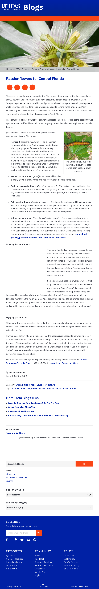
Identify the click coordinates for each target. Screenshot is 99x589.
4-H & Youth (11, 568)
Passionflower (38, 388)
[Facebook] (6, 539)
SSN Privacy (69, 559)
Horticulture (49, 385)
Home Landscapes (14, 562)
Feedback (39, 559)
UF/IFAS (9, 481)
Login (37, 575)
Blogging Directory (43, 562)
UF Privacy (69, 555)
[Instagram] (34, 539)
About (38, 555)
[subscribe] (39, 533)
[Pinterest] (16, 539)
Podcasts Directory (44, 565)
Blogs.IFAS (11, 474)
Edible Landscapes (21, 388)
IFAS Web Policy (71, 565)
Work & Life (11, 565)
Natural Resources (14, 559)
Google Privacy (71, 562)
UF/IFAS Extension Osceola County (30, 69)
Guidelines (40, 568)
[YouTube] (21, 539)
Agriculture (11, 555)
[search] (84, 464)
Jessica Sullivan (15, 433)
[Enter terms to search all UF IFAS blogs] (41, 464)
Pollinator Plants (67, 388)
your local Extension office (64, 363)
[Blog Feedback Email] (28, 539)
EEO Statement (71, 568)
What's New (40, 572)
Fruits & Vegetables (32, 385)
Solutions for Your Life (16, 477)
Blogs (33, 7)
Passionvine (53, 388)
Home (9, 69)
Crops (18, 385)
